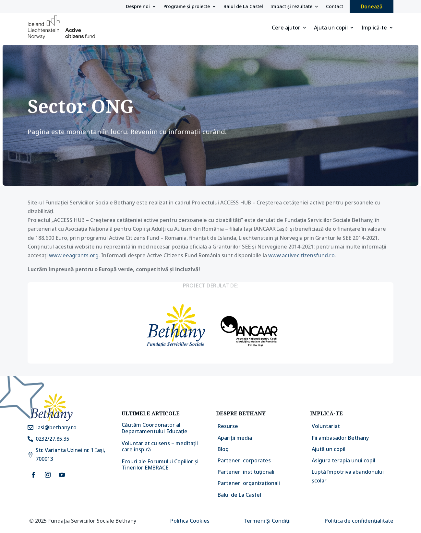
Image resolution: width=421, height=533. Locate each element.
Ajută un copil (331, 28)
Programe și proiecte (186, 6)
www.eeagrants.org (74, 255)
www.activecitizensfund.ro (301, 255)
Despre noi (138, 6)
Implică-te (374, 28)
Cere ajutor (286, 28)
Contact (334, 6)
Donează (371, 6)
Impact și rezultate (291, 6)
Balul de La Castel (243, 6)
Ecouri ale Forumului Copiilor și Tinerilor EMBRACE (160, 464)
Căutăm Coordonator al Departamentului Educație (154, 428)
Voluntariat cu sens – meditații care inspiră (160, 446)
